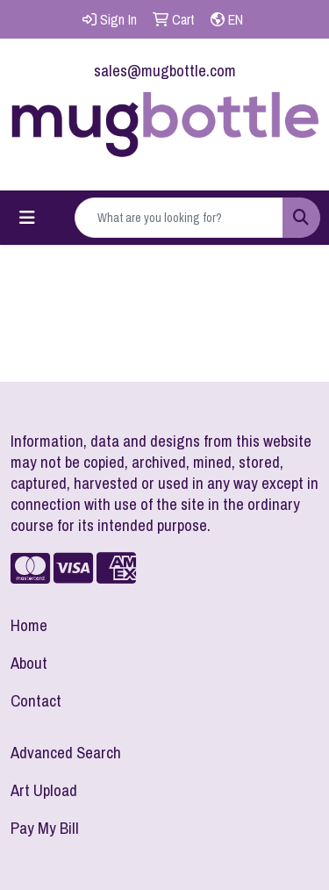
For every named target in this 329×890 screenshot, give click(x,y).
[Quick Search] (179, 217)
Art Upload (44, 790)
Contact (36, 701)
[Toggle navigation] (27, 217)
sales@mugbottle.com (165, 71)
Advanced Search (66, 753)
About (29, 663)
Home (29, 625)
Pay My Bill (45, 828)
